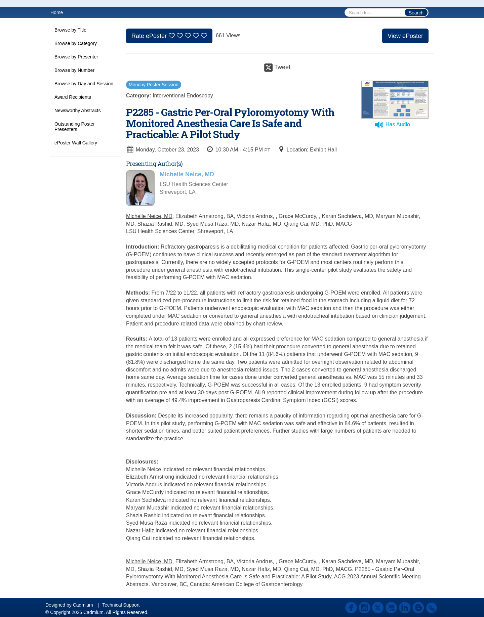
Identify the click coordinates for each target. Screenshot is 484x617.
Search (416, 12)
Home (56, 12)
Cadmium (83, 605)
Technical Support (120, 605)
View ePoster (405, 36)
